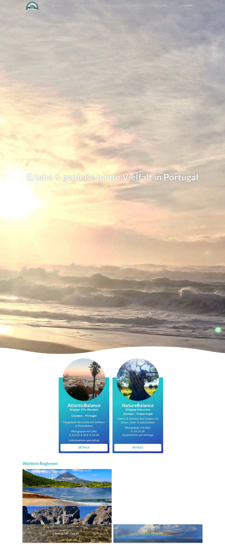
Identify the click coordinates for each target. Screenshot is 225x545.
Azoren (67, 478)
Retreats (82, 5)
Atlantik (67, 515)
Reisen (56, 5)
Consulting (159, 5)
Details (84, 447)
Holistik (131, 5)
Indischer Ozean (67, 533)
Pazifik (158, 533)
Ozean (106, 5)
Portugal (67, 496)
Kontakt (187, 5)
